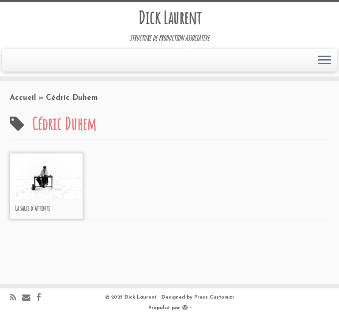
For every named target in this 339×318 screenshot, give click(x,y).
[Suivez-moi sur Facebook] (41, 298)
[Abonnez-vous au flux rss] (16, 298)
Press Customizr (214, 297)
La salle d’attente (32, 208)
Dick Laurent (169, 17)
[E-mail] (29, 298)
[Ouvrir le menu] (324, 60)
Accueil (23, 98)
